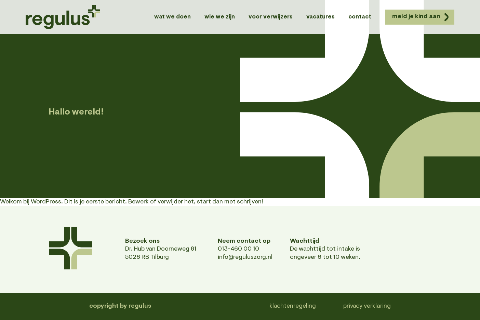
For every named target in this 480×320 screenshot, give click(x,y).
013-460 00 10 (238, 249)
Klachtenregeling (292, 306)
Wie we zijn (219, 17)
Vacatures (320, 17)
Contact (359, 17)
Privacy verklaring (367, 306)
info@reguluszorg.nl (245, 257)
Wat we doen (172, 17)
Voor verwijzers (271, 17)
